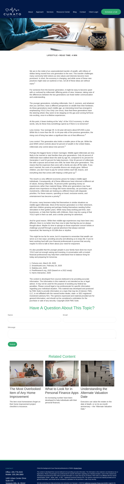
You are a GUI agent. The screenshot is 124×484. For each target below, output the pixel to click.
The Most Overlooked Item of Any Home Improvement (25, 387)
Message (11, 322)
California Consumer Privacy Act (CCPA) (96, 477)
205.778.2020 (17, 466)
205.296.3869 (17, 469)
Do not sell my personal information (81, 479)
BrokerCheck (78, 462)
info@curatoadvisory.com (16, 482)
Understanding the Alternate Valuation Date (94, 387)
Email (65, 309)
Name (10, 309)
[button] (30, 6)
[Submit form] (12, 338)
